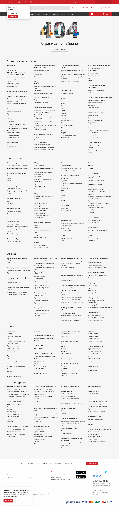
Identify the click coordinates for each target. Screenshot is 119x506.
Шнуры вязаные (92, 123)
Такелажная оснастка (95, 142)
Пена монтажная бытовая (42, 145)
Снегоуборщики (92, 210)
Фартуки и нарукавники (68, 270)
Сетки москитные (66, 225)
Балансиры (64, 344)
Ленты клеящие (92, 70)
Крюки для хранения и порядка (17, 91)
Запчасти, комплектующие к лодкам (45, 356)
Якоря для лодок (39, 368)
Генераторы (92, 128)
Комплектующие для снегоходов (72, 404)
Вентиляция (64, 208)
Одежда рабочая (39, 308)
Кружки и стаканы (39, 431)
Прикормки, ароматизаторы (70, 331)
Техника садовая (93, 173)
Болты (63, 103)
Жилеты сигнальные (67, 278)
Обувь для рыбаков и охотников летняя (100, 307)
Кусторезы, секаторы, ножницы (97, 187)
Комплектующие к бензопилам (43, 230)
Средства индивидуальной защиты (73, 285)
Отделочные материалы (68, 193)
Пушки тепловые (39, 181)
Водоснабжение (66, 210)
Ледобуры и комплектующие (44, 335)
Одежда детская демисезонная (43, 298)
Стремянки (10, 114)
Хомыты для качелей (13, 101)
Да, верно (13, 16)
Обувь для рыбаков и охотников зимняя (100, 305)
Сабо (8, 262)
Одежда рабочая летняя (41, 313)
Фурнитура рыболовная (96, 346)
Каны (8, 338)
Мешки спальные (93, 391)
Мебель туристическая (95, 399)
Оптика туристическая (68, 408)
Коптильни (10, 407)
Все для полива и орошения (16, 173)
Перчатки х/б (92, 290)
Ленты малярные (93, 73)
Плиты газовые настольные (69, 428)
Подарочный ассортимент (70, 386)
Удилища (91, 331)
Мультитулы (64, 445)
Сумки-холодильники (13, 416)
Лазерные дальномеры (14, 133)
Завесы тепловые (39, 165)
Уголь (8, 419)
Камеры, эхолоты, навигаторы (17, 366)
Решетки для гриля (12, 412)
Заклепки (63, 118)
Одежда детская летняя (41, 303)
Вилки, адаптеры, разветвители (97, 230)
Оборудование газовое (69, 418)
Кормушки (37, 331)
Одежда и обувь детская (42, 293)
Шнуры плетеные (93, 115)
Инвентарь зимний (13, 208)
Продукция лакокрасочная (70, 175)
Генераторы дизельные (95, 137)
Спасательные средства (41, 366)
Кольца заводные (93, 353)
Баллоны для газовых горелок (70, 423)
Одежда (46, 14)
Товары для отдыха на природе (17, 426)
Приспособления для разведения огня (18, 394)
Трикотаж (37, 315)
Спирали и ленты (39, 394)
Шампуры (10, 421)
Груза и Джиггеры (13, 356)
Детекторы (10, 122)
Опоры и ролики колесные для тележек (45, 125)
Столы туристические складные (97, 406)
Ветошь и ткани (65, 318)
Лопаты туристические (14, 389)
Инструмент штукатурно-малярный (71, 183)
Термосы (36, 441)
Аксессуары (11, 331)
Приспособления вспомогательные (17, 392)
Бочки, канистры (12, 163)
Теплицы (90, 168)
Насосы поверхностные (41, 208)
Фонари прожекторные (95, 436)
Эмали (63, 200)
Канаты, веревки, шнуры (96, 113)
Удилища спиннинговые (95, 341)
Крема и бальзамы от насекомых (44, 392)
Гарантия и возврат (57, 477)
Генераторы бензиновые (95, 135)
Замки (9, 201)
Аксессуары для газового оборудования (73, 421)
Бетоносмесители (93, 107)
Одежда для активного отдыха (17, 268)
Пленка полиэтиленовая (41, 247)
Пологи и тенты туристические (70, 398)
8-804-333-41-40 (100, 480)
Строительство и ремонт (22, 61)
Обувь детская (38, 295)
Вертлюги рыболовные (95, 349)
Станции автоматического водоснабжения (42, 216)
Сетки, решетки (66, 218)
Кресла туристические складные (97, 401)
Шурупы (63, 133)
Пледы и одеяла (11, 436)
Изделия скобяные (13, 198)
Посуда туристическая (41, 426)
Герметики (37, 137)
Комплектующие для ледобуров (43, 338)
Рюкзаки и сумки (39, 406)
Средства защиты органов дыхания (71, 297)
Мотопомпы (37, 201)
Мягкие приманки (66, 353)
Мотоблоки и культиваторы (96, 192)
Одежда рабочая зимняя (41, 310)
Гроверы (63, 113)
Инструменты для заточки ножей (71, 443)
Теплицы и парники (94, 163)
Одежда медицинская (13, 282)
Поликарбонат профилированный (71, 168)
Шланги (9, 181)
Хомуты (90, 152)
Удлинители (91, 240)
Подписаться (92, 463)
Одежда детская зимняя (41, 300)
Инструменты (11, 70)
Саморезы (64, 123)
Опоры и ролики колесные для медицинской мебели (43, 122)
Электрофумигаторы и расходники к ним (46, 401)
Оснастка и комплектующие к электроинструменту (16, 78)
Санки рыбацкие (66, 359)
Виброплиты (91, 105)
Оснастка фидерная (94, 358)
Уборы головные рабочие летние (98, 278)
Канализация (65, 213)
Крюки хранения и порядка (15, 99)
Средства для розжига (13, 414)
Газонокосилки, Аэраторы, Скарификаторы (96, 181)
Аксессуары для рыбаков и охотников (45, 261)
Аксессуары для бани (94, 220)
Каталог (31, 475)
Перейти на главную (59, 50)
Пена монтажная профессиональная (45, 147)
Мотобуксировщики (94, 386)
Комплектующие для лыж (95, 419)
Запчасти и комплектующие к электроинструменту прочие (16, 73)
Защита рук (92, 283)
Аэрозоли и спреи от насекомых (43, 389)
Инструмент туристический (16, 386)
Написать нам (98, 472)
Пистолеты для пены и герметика (44, 149)
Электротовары (93, 228)
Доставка (64, 2)
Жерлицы (9, 333)
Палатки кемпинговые (67, 394)
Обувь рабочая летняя (95, 315)
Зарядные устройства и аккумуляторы (99, 429)
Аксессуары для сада (13, 221)
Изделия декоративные (15, 186)
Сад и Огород (35, 14)
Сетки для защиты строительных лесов (73, 223)
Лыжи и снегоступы (94, 416)
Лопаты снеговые (12, 214)
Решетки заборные (66, 221)
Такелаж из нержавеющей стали (97, 150)
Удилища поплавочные (95, 338)
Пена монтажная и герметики (44, 134)
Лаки (62, 190)
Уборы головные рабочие (96, 272)
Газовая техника (66, 91)
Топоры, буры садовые (14, 234)
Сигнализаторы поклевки (69, 363)
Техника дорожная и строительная (100, 97)
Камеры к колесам (66, 238)
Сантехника (65, 205)
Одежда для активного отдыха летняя (18, 273)
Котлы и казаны (38, 429)
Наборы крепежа (66, 120)
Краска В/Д (64, 188)
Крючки (90, 356)
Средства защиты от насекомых (45, 386)
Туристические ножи (67, 448)
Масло (36, 232)
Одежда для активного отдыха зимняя (18, 270)
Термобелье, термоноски (41, 288)
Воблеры (63, 349)
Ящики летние (92, 370)
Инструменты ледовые (14, 211)
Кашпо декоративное (13, 188)
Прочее (9, 193)
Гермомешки (37, 421)
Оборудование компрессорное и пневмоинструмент (45, 66)
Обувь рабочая (93, 312)
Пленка (36, 242)
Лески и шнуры (38, 348)
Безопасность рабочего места (70, 288)
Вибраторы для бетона (95, 103)
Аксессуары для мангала (14, 404)
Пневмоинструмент (40, 77)
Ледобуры (37, 340)
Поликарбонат (66, 163)
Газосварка (37, 91)
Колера (63, 185)
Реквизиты (10, 477)
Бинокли (63, 411)
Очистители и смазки (40, 142)
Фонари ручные (92, 439)
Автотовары (11, 65)
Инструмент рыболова (14, 336)
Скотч (89, 78)
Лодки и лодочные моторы (43, 353)
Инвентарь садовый (14, 219)
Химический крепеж (67, 140)
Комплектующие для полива (15, 176)
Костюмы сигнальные (67, 280)
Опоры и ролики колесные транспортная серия (42, 128)
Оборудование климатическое (44, 163)
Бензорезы (37, 227)
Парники (90, 165)
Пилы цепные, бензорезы (42, 222)
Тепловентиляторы (40, 186)
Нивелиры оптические (13, 137)
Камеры (9, 369)
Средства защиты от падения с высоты (72, 302)
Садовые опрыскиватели (95, 207)
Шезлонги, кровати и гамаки (96, 411)
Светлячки (64, 371)
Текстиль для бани (93, 223)
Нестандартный (65, 137)
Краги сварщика (92, 285)
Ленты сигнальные (93, 75)
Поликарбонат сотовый (68, 170)
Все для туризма (67, 14)
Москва (12, 2)
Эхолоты (9, 371)
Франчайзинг (23, 2)
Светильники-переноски (95, 238)
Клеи (35, 140)
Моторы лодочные (39, 361)
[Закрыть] (28, 6)
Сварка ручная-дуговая (41, 102)
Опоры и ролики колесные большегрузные (42, 113)
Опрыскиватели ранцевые (95, 201)
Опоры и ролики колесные (43, 107)
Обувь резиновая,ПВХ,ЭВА (96, 317)
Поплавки (64, 368)
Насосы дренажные (39, 206)
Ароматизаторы (66, 333)
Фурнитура (10, 203)
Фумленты (91, 80)
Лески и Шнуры (39, 345)
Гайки (62, 108)
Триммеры (91, 212)
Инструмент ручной (13, 83)
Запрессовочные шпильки (68, 135)
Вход (98, 2)
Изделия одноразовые (67, 267)
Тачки (63, 235)
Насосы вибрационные (40, 203)
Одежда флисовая (39, 278)
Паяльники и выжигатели (41, 97)
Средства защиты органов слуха (70, 299)
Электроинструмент (13, 86)
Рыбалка (55, 14)
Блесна (63, 346)
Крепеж (63, 98)
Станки (9, 81)
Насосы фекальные (39, 213)
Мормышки (64, 351)
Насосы (36, 363)
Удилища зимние (93, 336)
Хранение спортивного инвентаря (17, 104)
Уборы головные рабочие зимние (98, 275)
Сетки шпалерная (66, 230)
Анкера (63, 101)
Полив (9, 178)
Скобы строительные (67, 125)
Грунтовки (64, 181)
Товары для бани (93, 217)
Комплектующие (66, 165)
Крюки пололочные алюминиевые (17, 96)
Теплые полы (38, 189)
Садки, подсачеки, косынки (15, 346)
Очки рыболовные (12, 343)
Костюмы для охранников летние (17, 294)
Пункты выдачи (73, 2)
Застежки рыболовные (94, 351)
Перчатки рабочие (93, 288)
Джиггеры (10, 358)
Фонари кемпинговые (94, 432)
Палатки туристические (68, 396)
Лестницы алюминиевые (14, 111)
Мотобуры (91, 194)
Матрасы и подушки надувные (16, 434)
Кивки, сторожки (66, 366)
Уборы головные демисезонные (97, 267)
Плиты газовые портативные (69, 431)
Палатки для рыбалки (41, 373)
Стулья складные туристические (97, 409)
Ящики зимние (93, 366)
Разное (90, 235)
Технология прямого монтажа (71, 88)
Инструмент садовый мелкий (15, 229)
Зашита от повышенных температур (72, 261)
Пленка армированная (40, 245)
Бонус (94, 14)
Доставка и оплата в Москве (60, 475)
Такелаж (90, 147)
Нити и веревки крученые (95, 120)
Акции (106, 14)
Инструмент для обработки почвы (17, 226)
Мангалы (9, 409)
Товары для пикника (14, 402)
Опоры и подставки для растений (17, 191)
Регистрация (106, 2)
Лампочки (91, 233)
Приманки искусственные (69, 341)
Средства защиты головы (68, 290)
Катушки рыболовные (14, 376)
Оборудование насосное (42, 194)
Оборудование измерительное (17, 119)
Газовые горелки (66, 433)
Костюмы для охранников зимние (17, 292)
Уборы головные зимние (95, 262)
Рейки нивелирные (12, 142)
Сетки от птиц (65, 228)
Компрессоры (38, 74)
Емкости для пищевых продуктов (17, 168)
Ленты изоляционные (94, 68)
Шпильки (63, 130)
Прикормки (64, 336)
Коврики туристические (14, 432)
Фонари (90, 424)
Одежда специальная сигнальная (72, 275)
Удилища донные (93, 333)
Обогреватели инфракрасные (43, 179)
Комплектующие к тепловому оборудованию (43, 173)
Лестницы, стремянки (14, 109)
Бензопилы (37, 225)
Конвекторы (37, 176)
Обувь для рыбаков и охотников (99, 298)
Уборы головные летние (95, 265)
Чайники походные (39, 444)
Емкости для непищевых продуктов (17, 165)
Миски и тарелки (39, 434)
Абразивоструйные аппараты (96, 100)
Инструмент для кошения (14, 224)
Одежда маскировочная (41, 276)
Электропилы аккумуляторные (43, 235)
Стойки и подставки (13, 348)
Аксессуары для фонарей (95, 427)
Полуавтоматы (38, 100)
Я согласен (8, 500)
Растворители (65, 198)
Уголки (90, 92)
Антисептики (64, 178)
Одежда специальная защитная (72, 258)
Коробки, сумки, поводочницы (16, 341)
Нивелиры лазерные (13, 135)
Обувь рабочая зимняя (95, 320)
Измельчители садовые (95, 184)
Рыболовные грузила (13, 361)
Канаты (90, 118)
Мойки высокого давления (96, 189)
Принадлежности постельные (70, 320)
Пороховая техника (67, 93)
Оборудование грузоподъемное (97, 145)
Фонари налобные (93, 434)
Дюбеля (63, 115)
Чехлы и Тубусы (11, 351)
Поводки (90, 361)
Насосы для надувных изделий (16, 429)
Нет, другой (13, 13)
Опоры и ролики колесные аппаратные (45, 110)
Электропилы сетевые (40, 237)
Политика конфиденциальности (60, 480)
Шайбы (63, 128)
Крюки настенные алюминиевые (16, 94)
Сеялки (9, 231)
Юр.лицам (34, 2)
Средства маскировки (40, 285)
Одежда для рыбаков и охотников (45, 258)
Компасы (63, 413)
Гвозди (63, 110)
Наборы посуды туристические (43, 436)
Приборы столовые (40, 439)
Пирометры (10, 140)
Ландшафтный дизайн (14, 239)
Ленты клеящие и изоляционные (99, 65)
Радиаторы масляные (40, 184)
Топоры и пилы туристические (16, 396)
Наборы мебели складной (95, 404)
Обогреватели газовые (68, 426)
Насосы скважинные (40, 210)
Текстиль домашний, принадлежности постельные (71, 314)
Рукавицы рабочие (93, 293)
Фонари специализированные (96, 441)
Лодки (35, 358)
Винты (63, 106)
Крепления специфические (96, 90)
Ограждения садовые (13, 241)
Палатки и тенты (66, 391)
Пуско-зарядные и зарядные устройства (73, 74)
